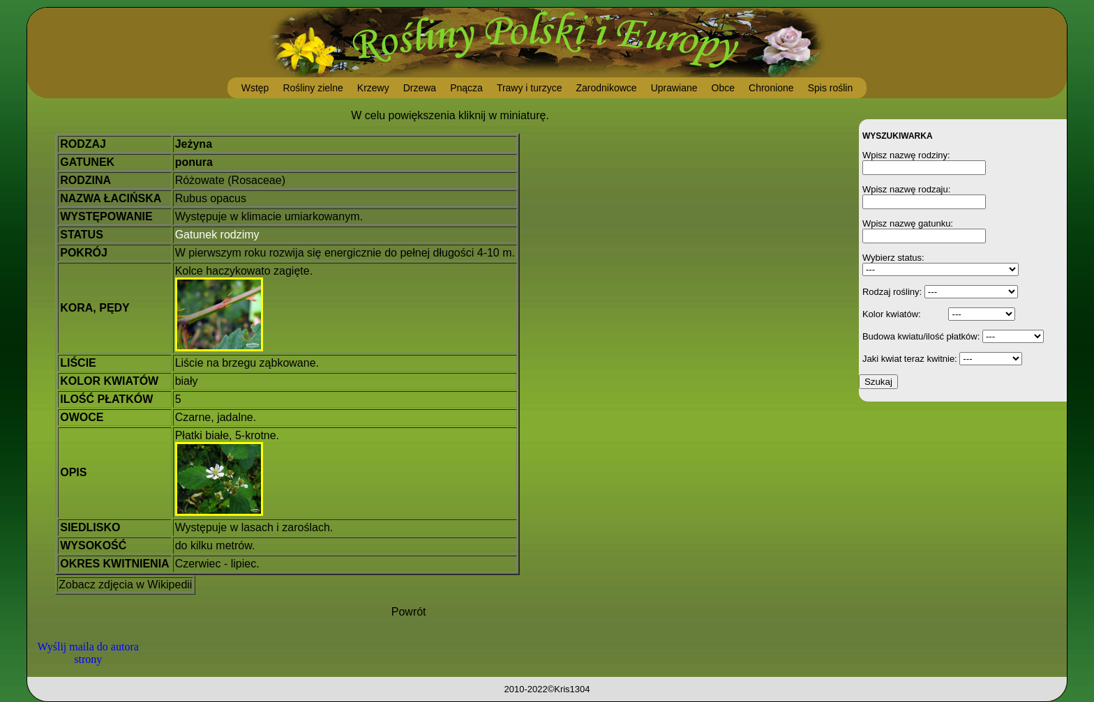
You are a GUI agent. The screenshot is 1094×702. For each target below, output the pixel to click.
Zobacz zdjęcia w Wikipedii (125, 584)
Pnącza (466, 87)
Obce (723, 87)
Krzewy (373, 87)
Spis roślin (830, 87)
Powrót (408, 612)
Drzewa (419, 87)
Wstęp (255, 87)
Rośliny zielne (313, 87)
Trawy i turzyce (529, 87)
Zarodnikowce (606, 87)
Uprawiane (674, 87)
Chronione (771, 87)
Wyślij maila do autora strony (88, 653)
